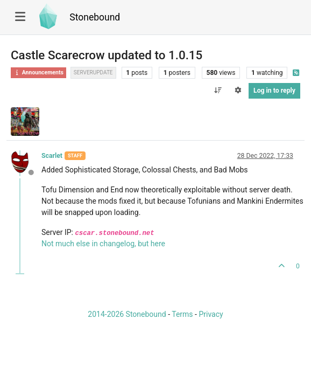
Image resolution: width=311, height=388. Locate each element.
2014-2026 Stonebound (127, 314)
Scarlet (51, 156)
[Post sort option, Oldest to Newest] (218, 90)
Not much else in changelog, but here (103, 243)
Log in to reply (274, 90)
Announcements (38, 72)
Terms (182, 314)
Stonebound (94, 17)
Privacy (211, 314)
